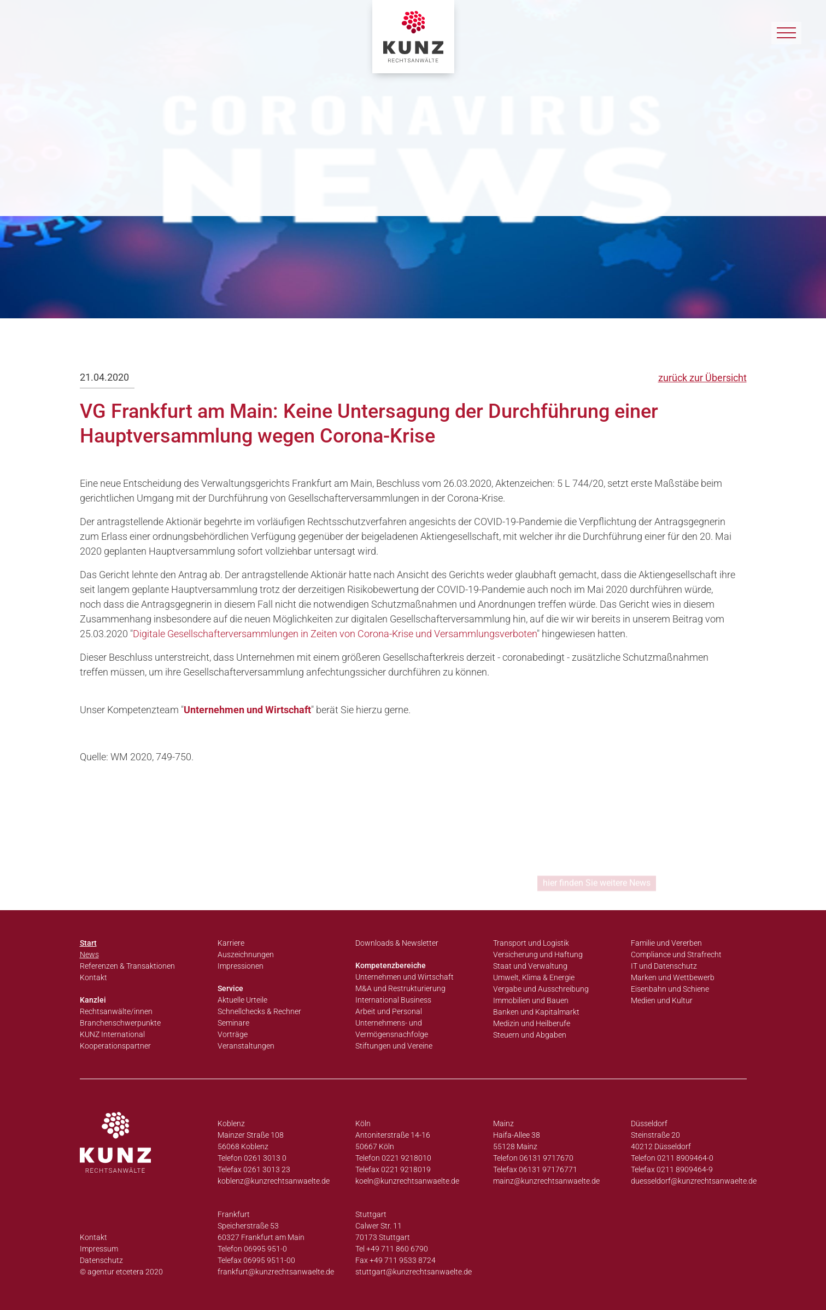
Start (88, 943)
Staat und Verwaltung (530, 966)
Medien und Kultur (662, 1000)
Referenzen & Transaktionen (127, 966)
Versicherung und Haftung (538, 954)
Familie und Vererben (666, 943)
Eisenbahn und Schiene (670, 989)
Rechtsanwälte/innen (116, 1011)
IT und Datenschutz (664, 966)
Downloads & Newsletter (396, 943)
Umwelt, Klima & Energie (534, 977)
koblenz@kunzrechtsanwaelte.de (274, 1181)
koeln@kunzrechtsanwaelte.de (407, 1181)
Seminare (233, 1022)
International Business (393, 999)
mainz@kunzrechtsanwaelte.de (546, 1181)
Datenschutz (101, 1260)
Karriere (231, 943)
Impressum (99, 1248)
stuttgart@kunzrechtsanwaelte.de (413, 1271)
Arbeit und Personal (388, 1011)
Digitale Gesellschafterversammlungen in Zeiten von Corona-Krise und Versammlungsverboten (335, 633)
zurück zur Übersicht (702, 377)
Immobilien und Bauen (531, 1000)
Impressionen (240, 966)
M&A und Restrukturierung (400, 988)
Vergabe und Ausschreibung (541, 989)
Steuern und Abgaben (529, 1034)
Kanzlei (93, 999)
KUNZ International (112, 1034)
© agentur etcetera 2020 (121, 1271)
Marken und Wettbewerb (672, 977)
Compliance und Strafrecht (676, 954)
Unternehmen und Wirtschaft (247, 709)
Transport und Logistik (531, 943)
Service (230, 988)
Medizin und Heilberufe (531, 1023)
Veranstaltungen (246, 1045)
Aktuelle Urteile (242, 999)
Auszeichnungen (246, 954)
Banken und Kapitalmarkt (536, 1012)
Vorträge (233, 1034)
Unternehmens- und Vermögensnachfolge (391, 1028)
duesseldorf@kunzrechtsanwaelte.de (694, 1181)
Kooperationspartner (115, 1045)
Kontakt (93, 977)
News (89, 954)
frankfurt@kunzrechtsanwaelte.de (276, 1271)
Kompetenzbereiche (390, 965)
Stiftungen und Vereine (393, 1045)
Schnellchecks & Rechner (259, 1011)
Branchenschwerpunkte (120, 1022)
